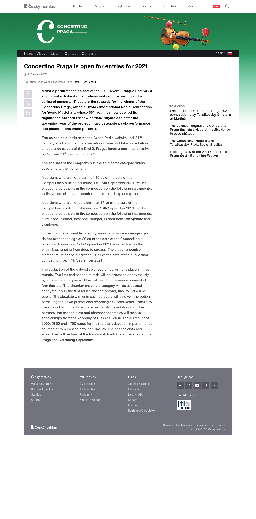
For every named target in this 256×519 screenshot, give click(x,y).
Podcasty (86, 470)
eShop (35, 475)
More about (178, 105)
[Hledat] (227, 6)
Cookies (168, 500)
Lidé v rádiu (135, 470)
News (28, 53)
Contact (71, 53)
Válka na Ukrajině (42, 459)
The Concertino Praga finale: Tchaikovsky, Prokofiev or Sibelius (207, 152)
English (220, 500)
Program (99, 6)
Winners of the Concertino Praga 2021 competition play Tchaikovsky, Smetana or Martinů (210, 116)
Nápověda (135, 465)
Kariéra (132, 475)
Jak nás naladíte (138, 459)
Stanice (146, 6)
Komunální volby (42, 465)
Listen (56, 53)
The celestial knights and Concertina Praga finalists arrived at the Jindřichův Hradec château (210, 135)
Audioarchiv (87, 465)
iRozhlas (78, 6)
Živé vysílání (88, 459)
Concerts (89, 53)
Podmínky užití (204, 500)
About (42, 53)
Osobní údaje (184, 500)
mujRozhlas (123, 6)
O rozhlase (169, 6)
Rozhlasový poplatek (141, 486)
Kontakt (133, 481)
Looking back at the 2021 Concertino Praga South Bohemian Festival (209, 168)
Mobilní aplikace (90, 475)
